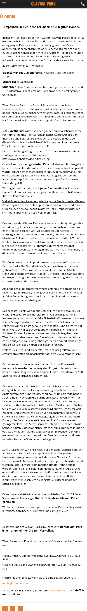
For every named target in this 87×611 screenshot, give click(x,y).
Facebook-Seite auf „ (62, 590)
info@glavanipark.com (16, 583)
